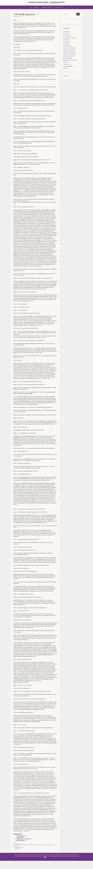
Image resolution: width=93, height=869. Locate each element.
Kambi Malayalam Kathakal (69, 37)
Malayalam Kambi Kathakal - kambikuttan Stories (46, 2)
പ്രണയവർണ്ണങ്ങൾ (67, 66)
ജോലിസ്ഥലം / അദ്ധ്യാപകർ (70, 60)
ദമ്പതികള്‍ (65, 62)
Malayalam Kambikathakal (69, 54)
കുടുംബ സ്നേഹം (20, 837)
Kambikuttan (36, 7)
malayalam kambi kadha (38, 844)
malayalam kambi (18, 844)
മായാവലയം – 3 (18, 848)
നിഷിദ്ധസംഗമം (67, 64)
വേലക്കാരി (65, 68)
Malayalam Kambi (67, 46)
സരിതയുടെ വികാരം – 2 (19, 847)
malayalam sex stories (47, 844)
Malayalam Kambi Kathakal (69, 52)
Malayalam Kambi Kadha (69, 50)
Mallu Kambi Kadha (67, 58)
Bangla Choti (66, 75)
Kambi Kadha (17, 843)
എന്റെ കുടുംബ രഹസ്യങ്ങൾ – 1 (24, 839)
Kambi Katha (66, 33)
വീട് (30, 7)
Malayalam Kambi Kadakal (47, 7)
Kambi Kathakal (59, 7)
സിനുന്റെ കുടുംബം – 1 (21, 835)
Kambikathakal (66, 42)
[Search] (78, 14)
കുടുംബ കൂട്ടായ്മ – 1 (21, 840)
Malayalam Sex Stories (68, 56)
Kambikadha (66, 39)
